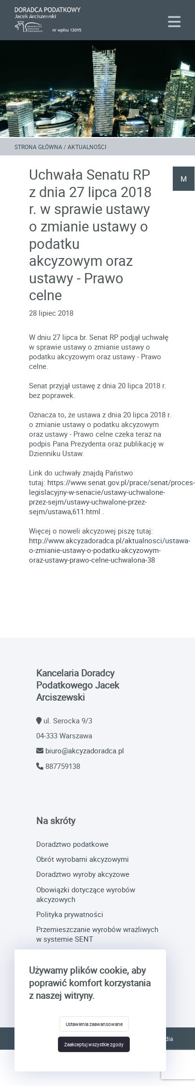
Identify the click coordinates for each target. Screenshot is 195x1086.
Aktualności (87, 147)
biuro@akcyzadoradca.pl (84, 750)
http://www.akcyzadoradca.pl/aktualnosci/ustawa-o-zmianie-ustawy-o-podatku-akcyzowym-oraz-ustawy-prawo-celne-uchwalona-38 (109, 550)
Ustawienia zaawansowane (94, 1024)
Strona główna (38, 147)
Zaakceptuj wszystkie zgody (94, 1044)
